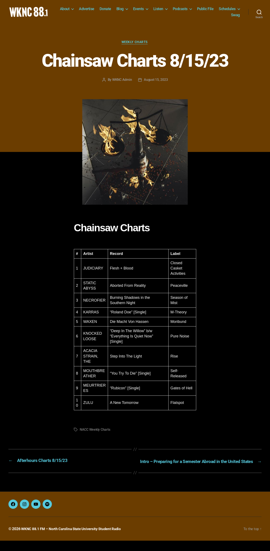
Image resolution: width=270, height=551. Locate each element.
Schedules (213, 17)
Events (164, 11)
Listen (184, 11)
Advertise (113, 11)
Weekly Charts (135, 47)
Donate (131, 11)
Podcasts (206, 11)
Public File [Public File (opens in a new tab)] (231, 11)
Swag (235, 17)
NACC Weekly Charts (95, 435)
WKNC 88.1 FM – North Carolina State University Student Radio (73, 539)
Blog (146, 11)
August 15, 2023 (156, 85)
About (91, 11)
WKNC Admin (122, 85)
